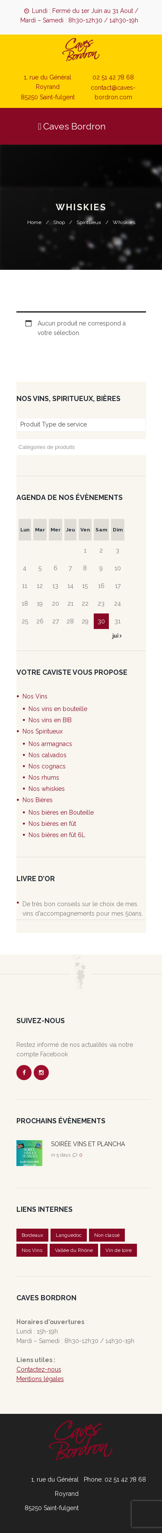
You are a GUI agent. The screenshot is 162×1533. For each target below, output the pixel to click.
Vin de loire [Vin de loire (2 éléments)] (118, 1250)
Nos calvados (48, 755)
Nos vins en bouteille (58, 708)
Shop (59, 222)
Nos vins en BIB (50, 720)
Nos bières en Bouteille (61, 812)
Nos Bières (37, 800)
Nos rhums (44, 777)
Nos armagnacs (50, 743)
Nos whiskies (47, 788)
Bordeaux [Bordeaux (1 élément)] (32, 1235)
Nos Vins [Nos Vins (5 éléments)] (32, 1250)
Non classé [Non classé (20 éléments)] (107, 1235)
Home (34, 222)
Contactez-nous (38, 1369)
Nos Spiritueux (42, 731)
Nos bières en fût (52, 823)
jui (116, 636)
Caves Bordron (72, 126)
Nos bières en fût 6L (57, 834)
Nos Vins (35, 696)
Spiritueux (88, 222)
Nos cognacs (47, 766)
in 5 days (60, 1154)
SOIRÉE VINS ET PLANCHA (88, 1144)
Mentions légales (40, 1378)
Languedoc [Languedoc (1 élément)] (69, 1235)
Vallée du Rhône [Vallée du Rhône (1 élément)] (74, 1250)
